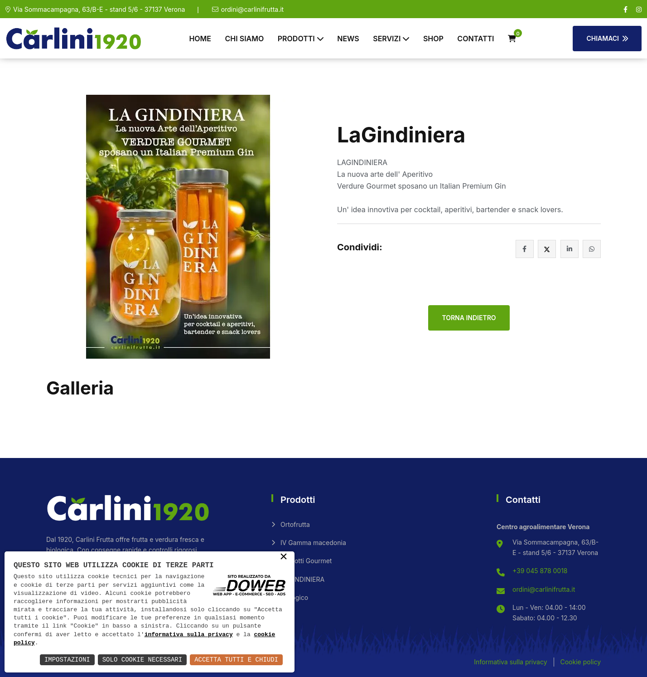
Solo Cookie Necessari (142, 659)
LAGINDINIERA (302, 579)
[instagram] (639, 9)
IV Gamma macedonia (313, 542)
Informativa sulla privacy (510, 662)
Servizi (387, 38)
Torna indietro (469, 317)
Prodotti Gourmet (306, 561)
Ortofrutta (295, 524)
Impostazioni (67, 659)
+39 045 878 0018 (540, 571)
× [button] (284, 557)
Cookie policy (580, 662)
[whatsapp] (592, 249)
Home (200, 38)
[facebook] (625, 9)
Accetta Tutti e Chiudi (236, 659)
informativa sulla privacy (189, 635)
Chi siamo (244, 38)
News (348, 38)
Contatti (475, 38)
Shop (433, 38)
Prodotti (296, 38)
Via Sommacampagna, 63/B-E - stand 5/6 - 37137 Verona (99, 9)
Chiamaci (607, 38)
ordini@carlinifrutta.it (252, 9)
